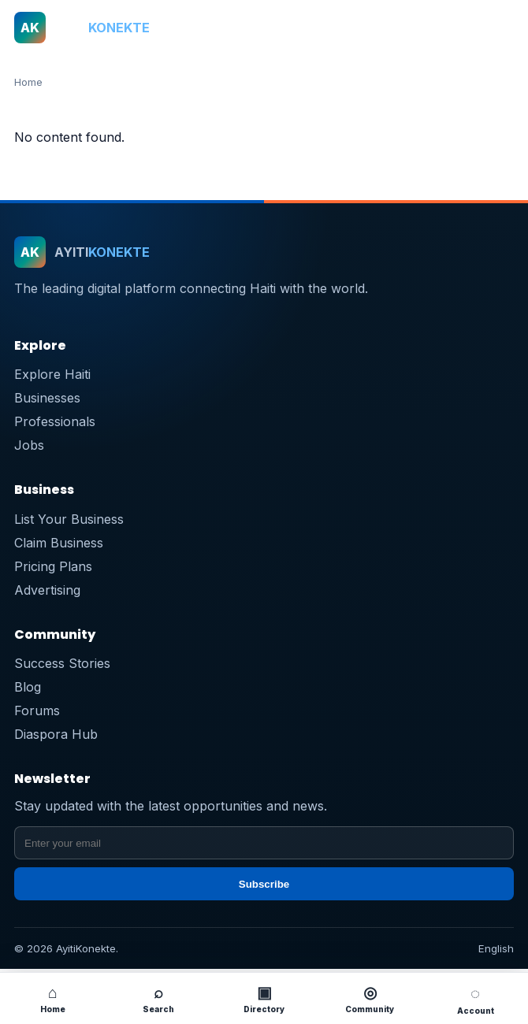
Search (158, 998)
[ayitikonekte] (238, 27)
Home (28, 82)
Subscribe (264, 884)
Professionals (54, 421)
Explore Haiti (52, 374)
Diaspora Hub (56, 734)
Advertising (47, 590)
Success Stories (62, 663)
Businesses (47, 398)
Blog (27, 687)
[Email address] (264, 842)
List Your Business (69, 519)
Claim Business (58, 543)
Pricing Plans (53, 566)
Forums (37, 710)
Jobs (29, 445)
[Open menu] (497, 27)
